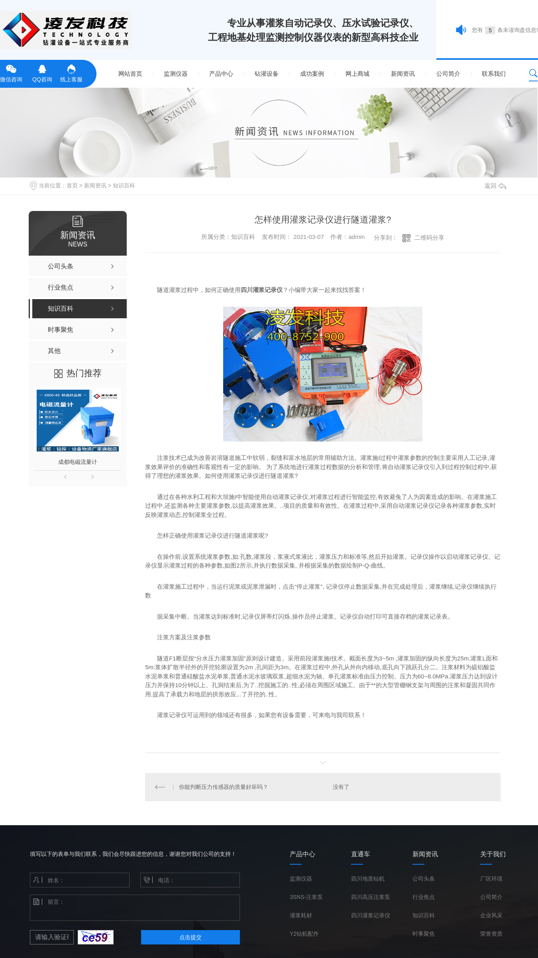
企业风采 (491, 915)
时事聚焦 (423, 933)
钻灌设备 (267, 73)
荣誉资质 (491, 933)
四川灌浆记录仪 (370, 915)
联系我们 (494, 73)
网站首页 (130, 73)
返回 (495, 185)
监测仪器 (176, 73)
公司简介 (448, 73)
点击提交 (190, 937)
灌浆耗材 (301, 915)
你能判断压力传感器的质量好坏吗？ (223, 787)
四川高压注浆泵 (370, 897)
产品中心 (221, 73)
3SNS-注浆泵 (306, 897)
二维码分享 (429, 237)
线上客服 (71, 72)
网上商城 (357, 73)
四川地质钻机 (368, 878)
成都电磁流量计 (77, 462)
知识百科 (124, 185)
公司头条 (423, 878)
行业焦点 (423, 897)
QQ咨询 (42, 72)
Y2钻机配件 (304, 933)
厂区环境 (491, 878)
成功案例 (312, 73)
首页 (72, 185)
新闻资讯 (403, 73)
